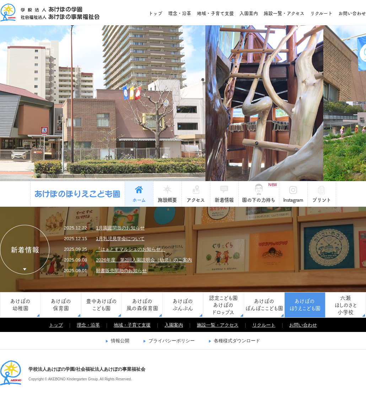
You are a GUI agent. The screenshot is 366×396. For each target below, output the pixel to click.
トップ (155, 13)
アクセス (196, 199)
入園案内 (248, 13)
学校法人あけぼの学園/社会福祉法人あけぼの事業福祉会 (49, 12)
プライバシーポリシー (172, 340)
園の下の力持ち (259, 192)
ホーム (139, 199)
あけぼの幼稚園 (20, 305)
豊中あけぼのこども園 (101, 305)
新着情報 (224, 199)
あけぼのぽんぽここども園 (264, 305)
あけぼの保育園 (61, 305)
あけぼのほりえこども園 (78, 193)
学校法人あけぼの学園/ (10, 372)
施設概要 (167, 199)
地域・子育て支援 (215, 13)
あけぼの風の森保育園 (142, 305)
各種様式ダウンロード (237, 340)
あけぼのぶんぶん (182, 305)
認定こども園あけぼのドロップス (223, 305)
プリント (321, 199)
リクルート (321, 13)
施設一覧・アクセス (284, 13)
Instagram (293, 199)
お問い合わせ (352, 13)
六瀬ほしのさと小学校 (345, 305)
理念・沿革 (179, 13)
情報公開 (120, 340)
